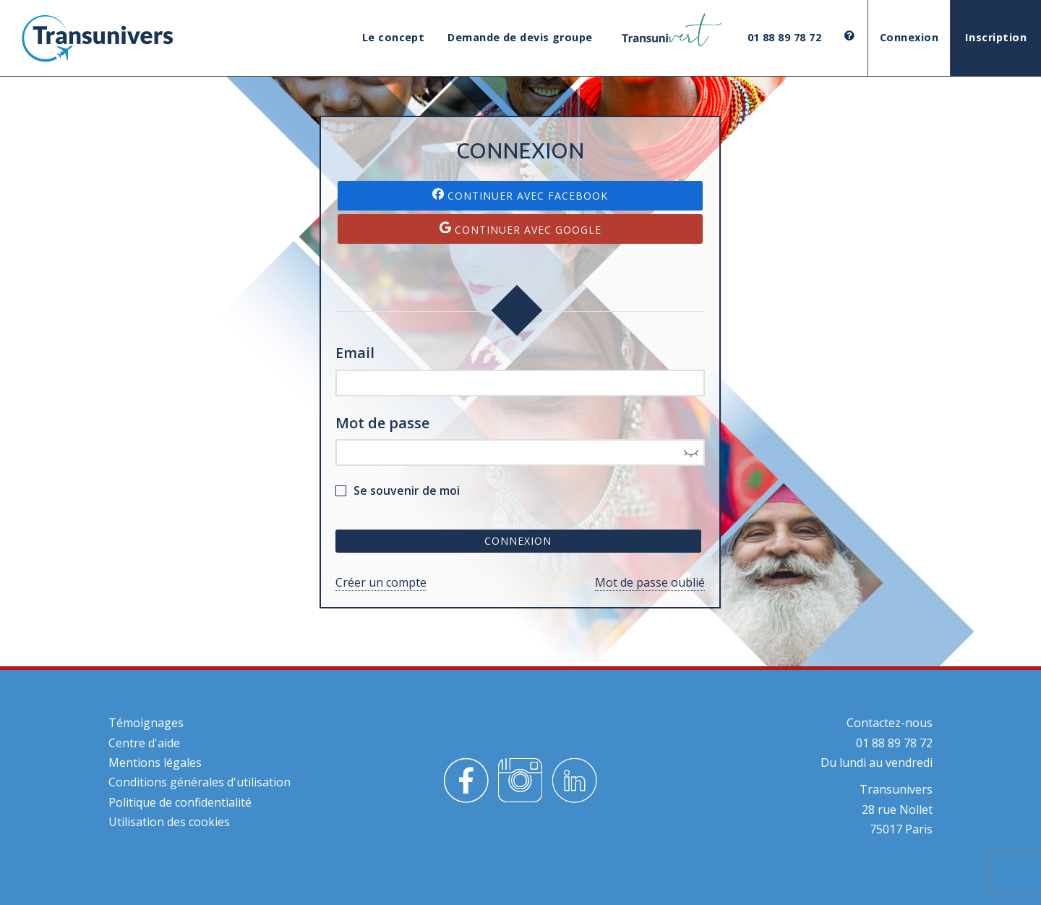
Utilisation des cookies (169, 822)
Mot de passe (382, 423)
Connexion (909, 37)
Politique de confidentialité (180, 802)
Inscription (996, 37)
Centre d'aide (144, 743)
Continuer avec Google (520, 229)
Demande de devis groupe (519, 37)
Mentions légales (155, 762)
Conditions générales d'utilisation (199, 782)
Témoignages (146, 723)
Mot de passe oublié (650, 582)
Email (354, 352)
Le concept (393, 37)
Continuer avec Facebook (520, 195)
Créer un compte (381, 582)
